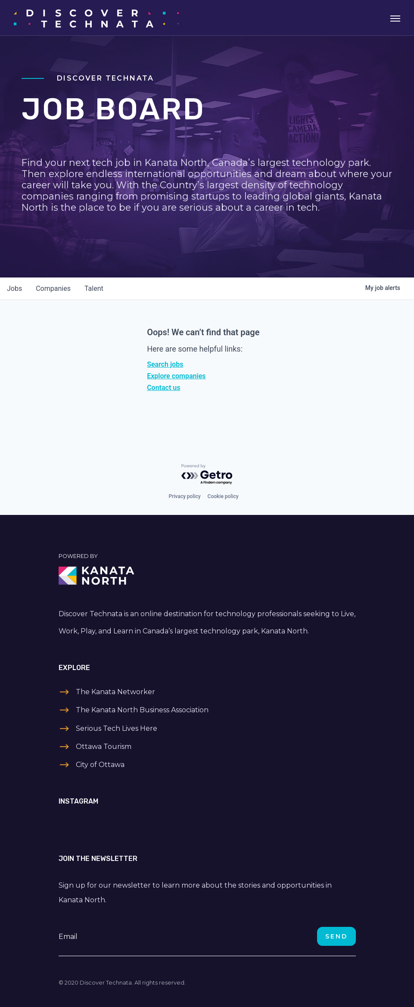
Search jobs (165, 364)
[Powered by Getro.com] (207, 474)
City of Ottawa (100, 765)
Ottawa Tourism (103, 746)
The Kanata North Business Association (142, 710)
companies (53, 288)
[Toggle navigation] (395, 17)
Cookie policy (223, 496)
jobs (14, 288)
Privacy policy (184, 496)
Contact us (163, 387)
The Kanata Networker (115, 692)
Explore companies (176, 376)
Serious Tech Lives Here (116, 728)
